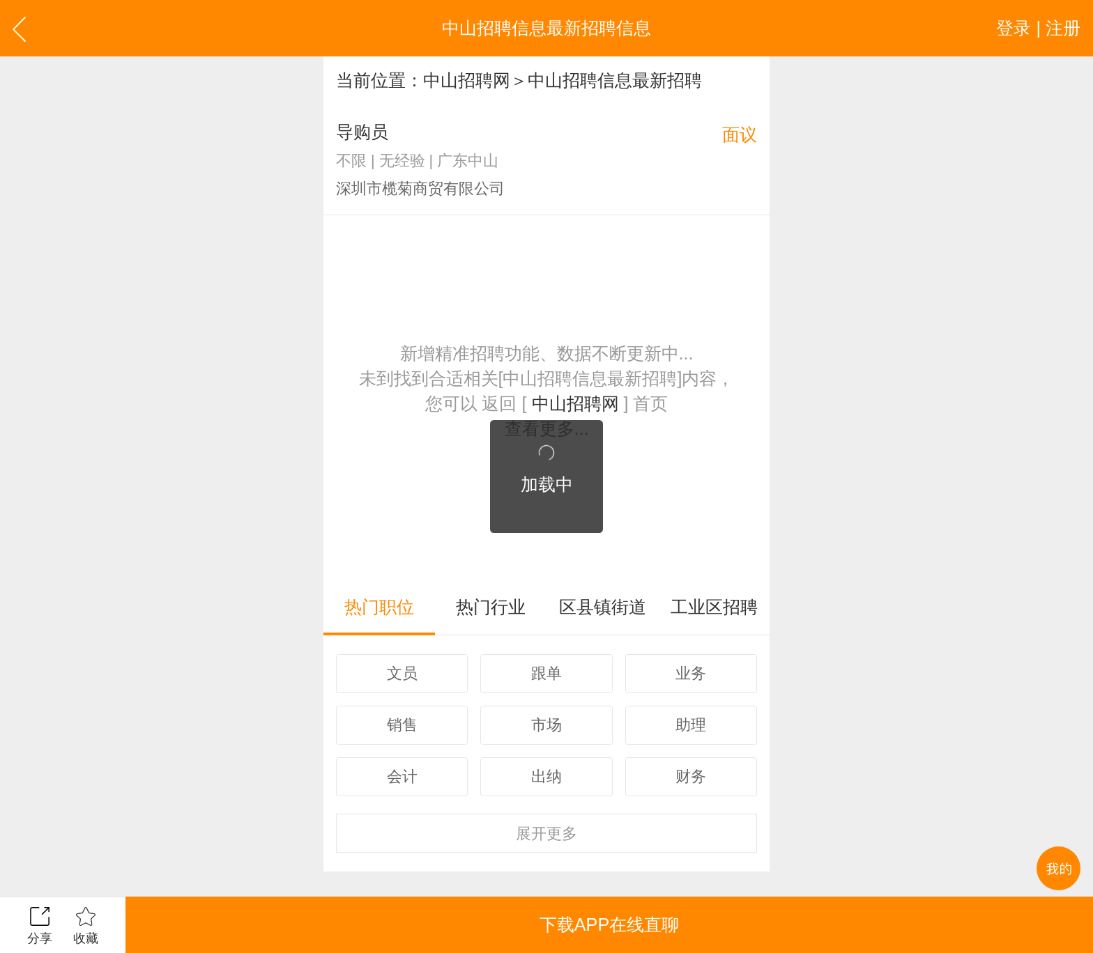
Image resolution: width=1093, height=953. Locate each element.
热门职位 (379, 607)
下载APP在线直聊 (609, 924)
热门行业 (491, 607)
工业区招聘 (714, 607)
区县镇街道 (602, 607)
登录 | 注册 (1038, 28)
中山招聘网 (466, 80)
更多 (546, 833)
